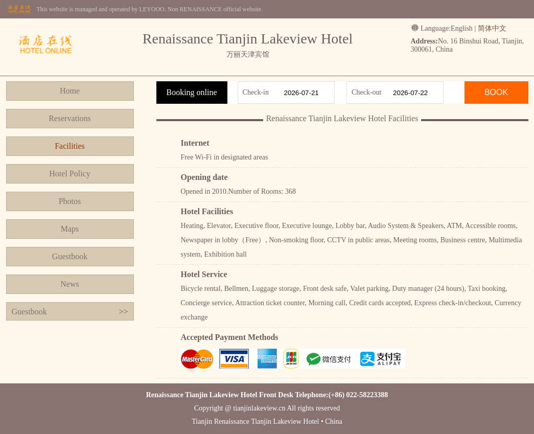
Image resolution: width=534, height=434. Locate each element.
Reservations (70, 118)
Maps (70, 228)
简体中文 (492, 28)
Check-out (366, 92)
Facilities (70, 146)
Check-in (256, 92)
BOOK (496, 92)
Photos (70, 201)
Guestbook (69, 256)
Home (70, 90)
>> (123, 311)
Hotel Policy (69, 173)
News (69, 284)
